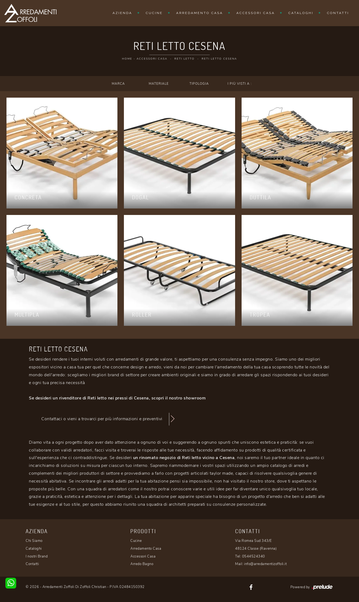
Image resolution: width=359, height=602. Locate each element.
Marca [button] (118, 83)
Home (127, 59)
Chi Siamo (34, 540)
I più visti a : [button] (240, 83)
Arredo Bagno (141, 564)
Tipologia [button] (199, 83)
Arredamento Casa (199, 13)
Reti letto (184, 59)
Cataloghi (300, 13)
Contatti (338, 13)
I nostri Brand (37, 556)
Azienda (122, 13)
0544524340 (253, 556)
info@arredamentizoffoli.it (265, 564)
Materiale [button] (159, 83)
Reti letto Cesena (219, 59)
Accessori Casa (255, 13)
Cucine (154, 13)
